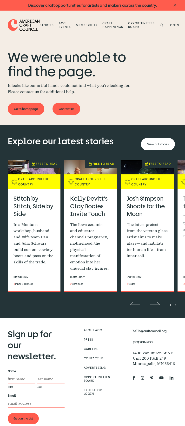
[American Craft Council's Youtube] (163, 378)
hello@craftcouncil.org (149, 331)
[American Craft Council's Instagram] (144, 378)
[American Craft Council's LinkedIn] (173, 378)
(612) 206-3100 (142, 342)
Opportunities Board (141, 24)
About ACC (93, 330)
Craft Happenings (112, 24)
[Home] (24, 25)
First (10, 386)
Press (88, 339)
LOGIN (174, 25)
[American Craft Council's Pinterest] (153, 378)
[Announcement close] (174, 5)
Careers (91, 348)
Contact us (94, 358)
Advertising (95, 367)
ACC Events (65, 24)
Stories (47, 25)
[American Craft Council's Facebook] (136, 378)
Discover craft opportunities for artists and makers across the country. (92, 5)
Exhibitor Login (93, 391)
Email (13, 396)
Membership (86, 25)
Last (39, 386)
